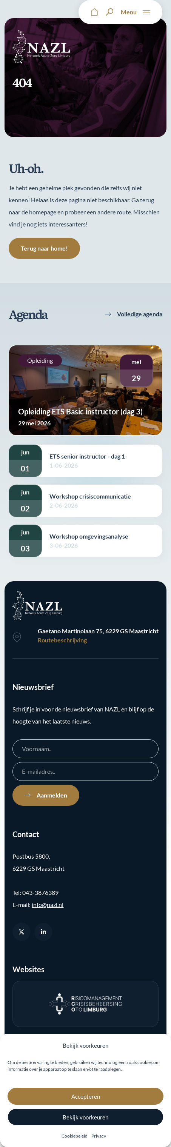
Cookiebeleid (75, 1136)
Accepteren (85, 1096)
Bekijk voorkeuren (85, 1117)
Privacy (98, 1136)
